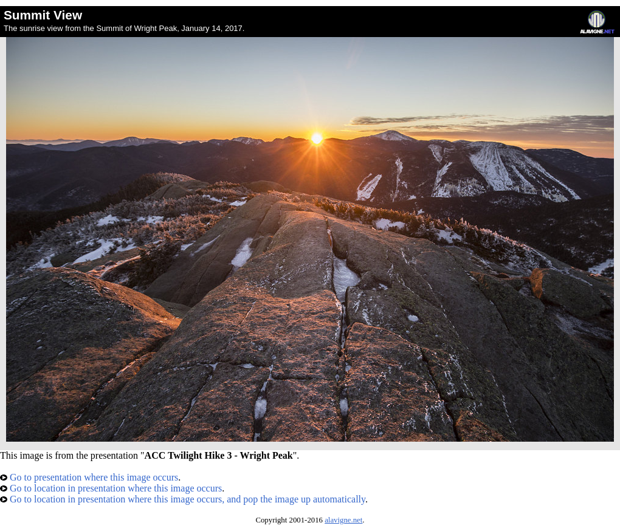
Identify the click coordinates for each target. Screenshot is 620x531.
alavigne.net (343, 520)
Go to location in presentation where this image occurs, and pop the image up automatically (182, 499)
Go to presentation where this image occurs (89, 477)
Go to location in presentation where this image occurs (111, 488)
